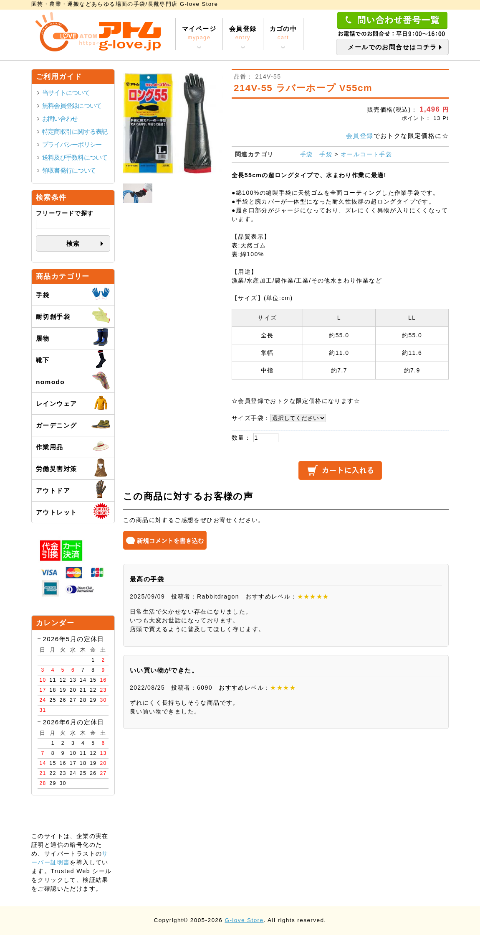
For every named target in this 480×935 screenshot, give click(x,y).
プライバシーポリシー (71, 144)
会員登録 (243, 33)
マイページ (199, 33)
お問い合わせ (60, 118)
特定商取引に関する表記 (75, 131)
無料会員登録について (71, 105)
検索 (73, 243)
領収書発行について (69, 170)
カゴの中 (283, 33)
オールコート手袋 (366, 154)
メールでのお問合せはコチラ (392, 47)
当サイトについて (66, 92)
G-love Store (244, 920)
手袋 (306, 154)
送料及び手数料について (75, 157)
